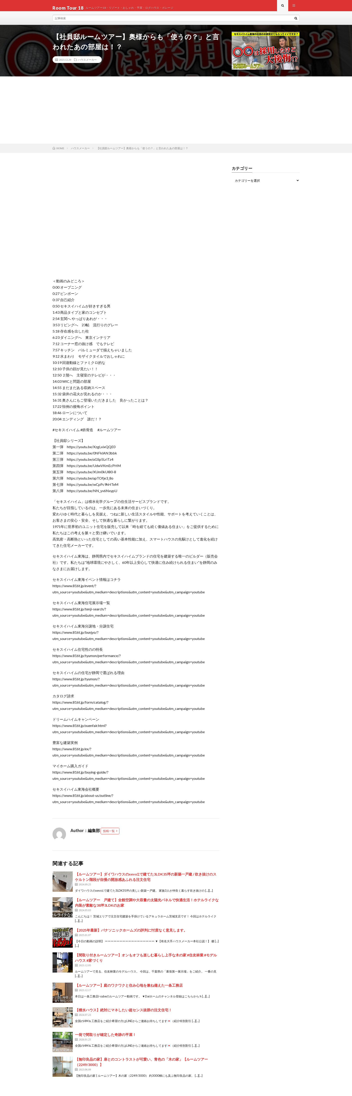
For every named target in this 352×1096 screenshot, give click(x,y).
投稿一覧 (109, 835)
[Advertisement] (176, 114)
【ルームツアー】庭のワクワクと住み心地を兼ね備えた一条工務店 (129, 990)
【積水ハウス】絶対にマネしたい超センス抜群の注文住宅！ (123, 1014)
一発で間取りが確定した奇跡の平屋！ (105, 1039)
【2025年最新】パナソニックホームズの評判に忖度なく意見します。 (131, 934)
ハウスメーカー (87, 64)
